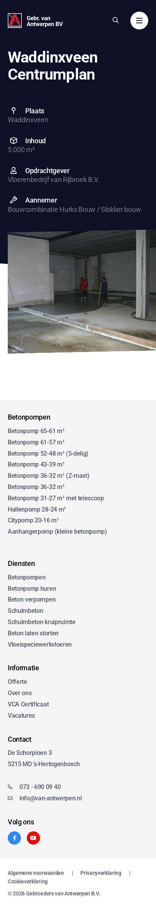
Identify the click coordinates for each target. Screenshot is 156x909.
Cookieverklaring (28, 881)
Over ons (19, 693)
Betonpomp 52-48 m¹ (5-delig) (48, 453)
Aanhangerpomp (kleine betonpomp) (57, 531)
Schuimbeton (25, 610)
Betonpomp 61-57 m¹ (36, 442)
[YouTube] (33, 838)
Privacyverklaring (100, 873)
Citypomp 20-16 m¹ (33, 520)
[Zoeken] (116, 20)
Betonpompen (26, 577)
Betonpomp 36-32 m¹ (36, 487)
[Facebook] (14, 838)
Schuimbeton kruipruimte (42, 622)
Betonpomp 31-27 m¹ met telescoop (56, 498)
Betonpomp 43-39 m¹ (36, 464)
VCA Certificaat (28, 704)
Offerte (17, 681)
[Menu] (139, 20)
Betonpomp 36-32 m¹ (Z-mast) (48, 475)
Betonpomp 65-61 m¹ (36, 431)
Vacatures (21, 715)
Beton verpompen (31, 599)
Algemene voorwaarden (36, 873)
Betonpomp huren (32, 588)
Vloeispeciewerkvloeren (40, 644)
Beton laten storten (33, 633)
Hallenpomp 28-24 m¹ (37, 509)
